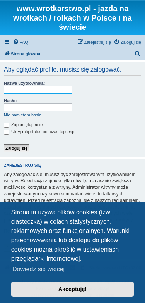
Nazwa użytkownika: (24, 83)
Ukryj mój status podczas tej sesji (39, 131)
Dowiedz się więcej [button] (38, 269)
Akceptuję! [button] (72, 289)
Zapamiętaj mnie (23, 124)
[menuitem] (20, 42)
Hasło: (10, 100)
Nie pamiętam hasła (22, 115)
